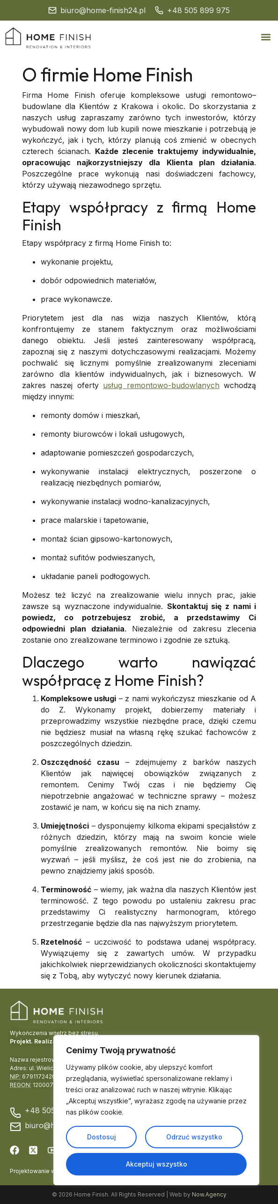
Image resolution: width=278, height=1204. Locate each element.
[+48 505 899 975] (159, 10)
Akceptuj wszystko (156, 1164)
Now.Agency (209, 1194)
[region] (156, 1110)
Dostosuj (101, 1137)
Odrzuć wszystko (194, 1137)
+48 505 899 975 (198, 10)
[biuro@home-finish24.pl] (52, 10)
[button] (265, 37)
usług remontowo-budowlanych (161, 385)
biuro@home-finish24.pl (103, 10)
